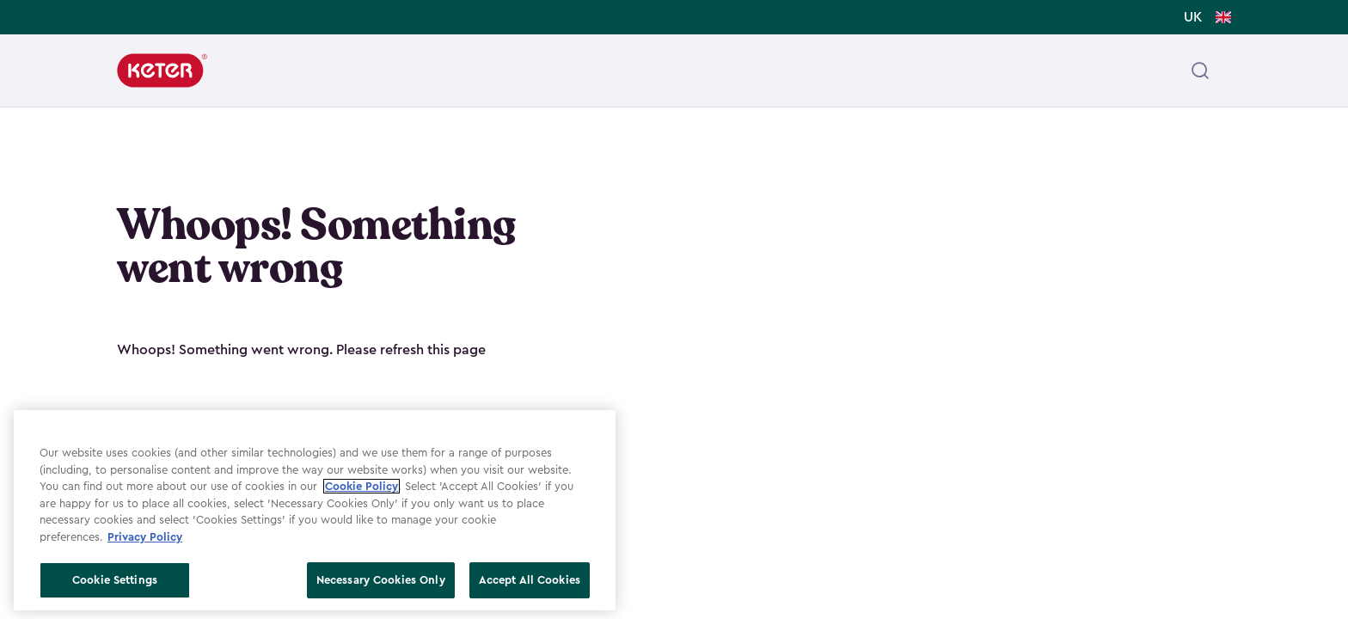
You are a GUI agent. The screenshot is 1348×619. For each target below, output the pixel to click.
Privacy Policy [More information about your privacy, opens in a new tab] (144, 536)
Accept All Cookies (529, 579)
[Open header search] (1200, 70)
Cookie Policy (361, 486)
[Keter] (162, 70)
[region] (315, 510)
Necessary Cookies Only (380, 579)
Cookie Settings (114, 579)
